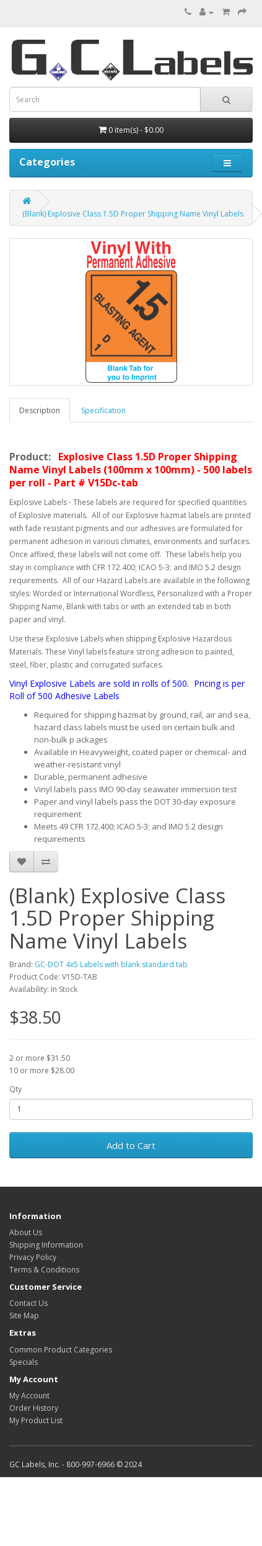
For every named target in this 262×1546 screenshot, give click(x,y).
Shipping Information (46, 1245)
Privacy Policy (32, 1257)
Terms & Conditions (44, 1269)
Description (39, 410)
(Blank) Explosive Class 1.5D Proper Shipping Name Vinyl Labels (132, 213)
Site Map (24, 1315)
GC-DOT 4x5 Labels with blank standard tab (111, 964)
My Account (29, 1395)
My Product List (36, 1420)
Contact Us (28, 1303)
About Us (25, 1232)
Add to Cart (131, 1145)
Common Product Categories (60, 1349)
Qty (15, 1089)
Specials (23, 1362)
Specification (103, 410)
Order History (33, 1408)
